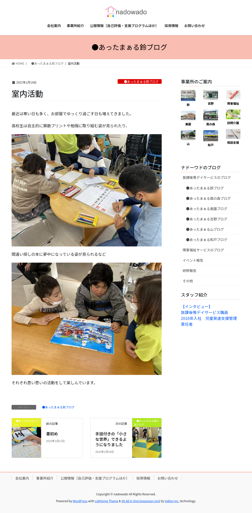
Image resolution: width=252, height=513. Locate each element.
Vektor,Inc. (172, 501)
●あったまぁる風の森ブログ (207, 198)
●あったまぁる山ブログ (203, 229)
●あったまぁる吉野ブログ (205, 218)
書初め (52, 434)
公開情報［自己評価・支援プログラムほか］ (95, 478)
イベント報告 (193, 260)
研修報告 (189, 270)
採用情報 (143, 478)
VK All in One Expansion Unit (141, 501)
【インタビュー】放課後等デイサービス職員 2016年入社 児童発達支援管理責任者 (209, 315)
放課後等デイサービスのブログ (207, 177)
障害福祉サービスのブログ (203, 249)
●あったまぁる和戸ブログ (205, 239)
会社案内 (22, 478)
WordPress (80, 501)
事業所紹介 (44, 478)
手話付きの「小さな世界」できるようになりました (111, 439)
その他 (188, 280)
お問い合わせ (168, 478)
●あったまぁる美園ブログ (205, 208)
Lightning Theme (106, 501)
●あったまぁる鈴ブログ (139, 81)
